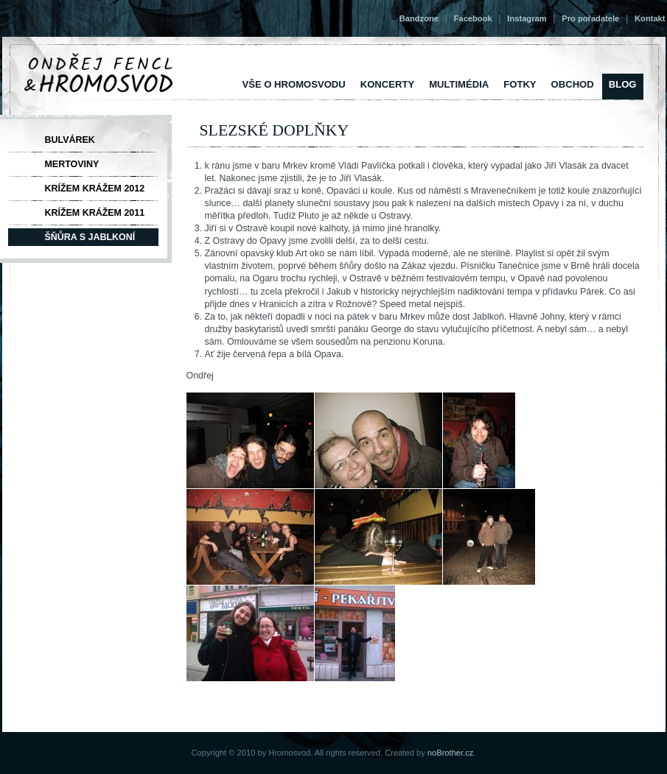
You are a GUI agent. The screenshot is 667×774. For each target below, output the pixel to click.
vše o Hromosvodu (294, 84)
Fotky (519, 84)
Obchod (572, 84)
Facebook (473, 18)
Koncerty (387, 84)
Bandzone (419, 18)
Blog (623, 84)
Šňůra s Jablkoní (90, 237)
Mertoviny (72, 164)
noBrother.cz (450, 752)
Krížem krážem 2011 (95, 213)
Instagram (526, 18)
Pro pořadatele (590, 18)
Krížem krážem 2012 (95, 188)
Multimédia (459, 84)
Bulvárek (70, 140)
